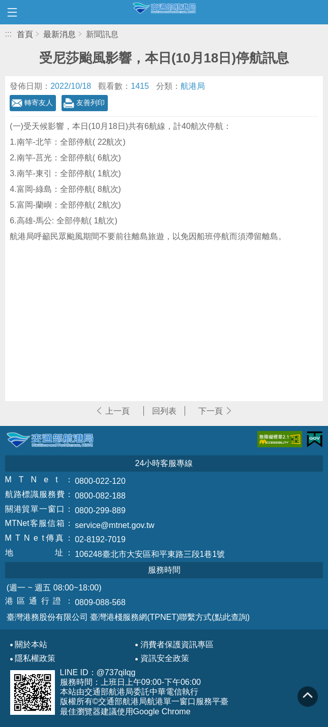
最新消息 (59, 34)
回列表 (164, 411)
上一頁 (117, 411)
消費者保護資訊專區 (177, 645)
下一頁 (210, 411)
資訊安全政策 (164, 658)
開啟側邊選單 (12, 12)
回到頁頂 (307, 696)
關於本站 (31, 645)
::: (8, 33)
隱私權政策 (35, 658)
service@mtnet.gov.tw (114, 525)
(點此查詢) (231, 617)
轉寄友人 (38, 102)
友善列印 (90, 102)
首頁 (25, 34)
